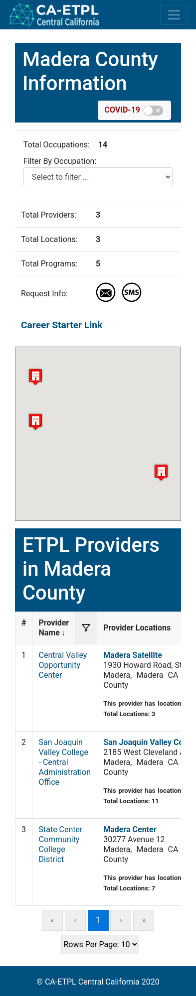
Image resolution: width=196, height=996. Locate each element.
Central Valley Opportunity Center (62, 665)
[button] (35, 421)
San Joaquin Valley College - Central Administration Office (64, 762)
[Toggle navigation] (174, 15)
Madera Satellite (132, 655)
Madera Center (129, 829)
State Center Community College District (60, 844)
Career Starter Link (61, 325)
